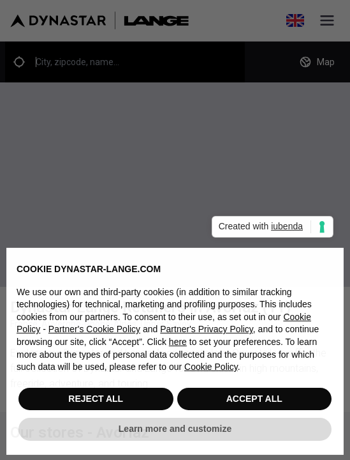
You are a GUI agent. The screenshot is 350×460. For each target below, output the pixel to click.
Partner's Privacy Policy (206, 333)
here (178, 346)
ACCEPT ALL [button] (254, 402)
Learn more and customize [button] (175, 432)
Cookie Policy (211, 370)
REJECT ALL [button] (95, 402)
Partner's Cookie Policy (94, 333)
